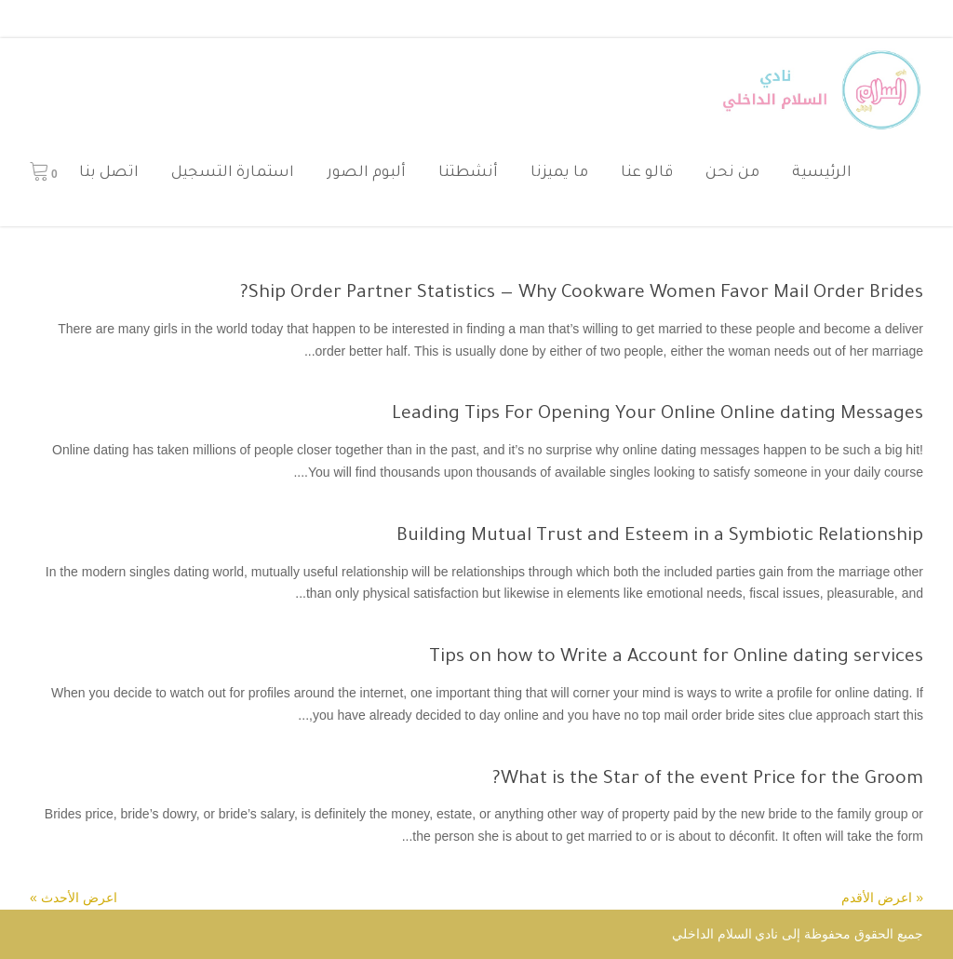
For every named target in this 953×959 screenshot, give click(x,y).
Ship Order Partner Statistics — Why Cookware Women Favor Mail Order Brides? (581, 294)
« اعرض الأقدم (882, 897)
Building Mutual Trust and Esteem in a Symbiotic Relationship (659, 537)
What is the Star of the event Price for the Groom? (707, 780)
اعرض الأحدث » (73, 897)
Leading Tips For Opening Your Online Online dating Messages (657, 415)
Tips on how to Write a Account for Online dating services (676, 658)
